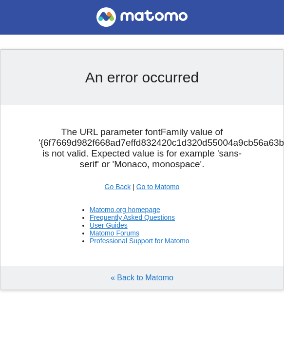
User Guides (109, 225)
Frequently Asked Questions (132, 217)
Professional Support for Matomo (139, 241)
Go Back (118, 187)
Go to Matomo (158, 187)
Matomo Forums (114, 233)
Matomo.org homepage (125, 210)
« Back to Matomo (142, 277)
